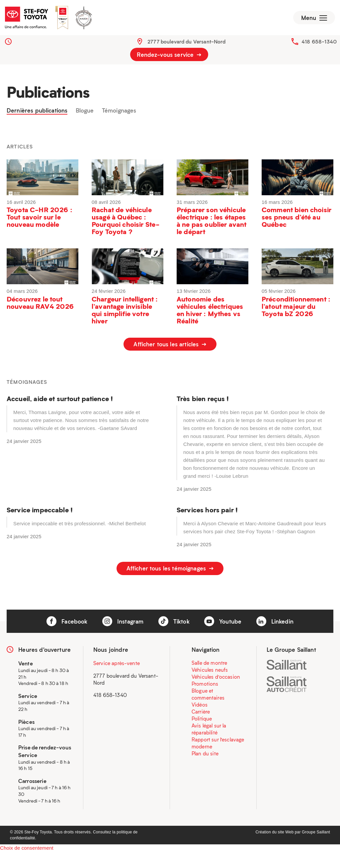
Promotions (205, 683)
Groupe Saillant (316, 831)
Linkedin (275, 620)
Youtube (222, 620)
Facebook (66, 620)
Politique (202, 718)
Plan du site (205, 752)
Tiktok (174, 620)
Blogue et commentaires (208, 693)
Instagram (123, 620)
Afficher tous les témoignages (170, 569)
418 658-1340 (319, 43)
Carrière (201, 711)
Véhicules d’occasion (216, 676)
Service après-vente (116, 662)
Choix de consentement (26, 847)
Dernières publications (37, 112)
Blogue (85, 112)
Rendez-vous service (169, 56)
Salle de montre (209, 662)
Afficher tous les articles (169, 346)
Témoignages (119, 112)
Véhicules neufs (210, 669)
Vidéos (200, 704)
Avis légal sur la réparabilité (209, 728)
